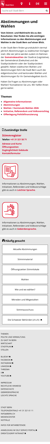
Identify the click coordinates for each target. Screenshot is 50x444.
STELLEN (4, 349)
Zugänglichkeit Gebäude (15, 150)
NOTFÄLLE (5, 420)
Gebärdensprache (26, 228)
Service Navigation (29, 3)
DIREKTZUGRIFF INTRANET (12, 433)
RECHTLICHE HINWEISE (11, 386)
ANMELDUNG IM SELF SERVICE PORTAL (18, 430)
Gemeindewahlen (14, 57)
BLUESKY (5, 356)
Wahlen (7, 108)
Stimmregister (11, 135)
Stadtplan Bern (21, 3)
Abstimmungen (11, 104)
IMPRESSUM (6, 382)
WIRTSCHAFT (6, 343)
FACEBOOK (6, 360)
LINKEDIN (5, 366)
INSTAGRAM (6, 363)
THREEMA (5, 369)
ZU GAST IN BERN (8, 340)
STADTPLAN (6, 346)
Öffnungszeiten (10, 146)
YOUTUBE (5, 375)
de (37, 3)
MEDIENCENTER (8, 417)
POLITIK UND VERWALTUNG (13, 337)
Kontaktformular (11, 153)
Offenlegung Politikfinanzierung (20, 114)
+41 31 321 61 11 (25, 410)
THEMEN (5, 334)
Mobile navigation (45, 3)
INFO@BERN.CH (8, 413)
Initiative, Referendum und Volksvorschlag (26, 111)
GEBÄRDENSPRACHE (10, 392)
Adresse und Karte (12, 143)
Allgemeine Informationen (17, 101)
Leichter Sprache (26, 190)
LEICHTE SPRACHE (9, 395)
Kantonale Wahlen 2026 (26, 108)
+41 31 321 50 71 (18, 139)
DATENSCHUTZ (7, 389)
